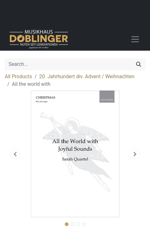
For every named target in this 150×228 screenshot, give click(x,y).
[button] (15, 154)
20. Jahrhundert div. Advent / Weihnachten (87, 76)
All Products (18, 76)
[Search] (138, 64)
